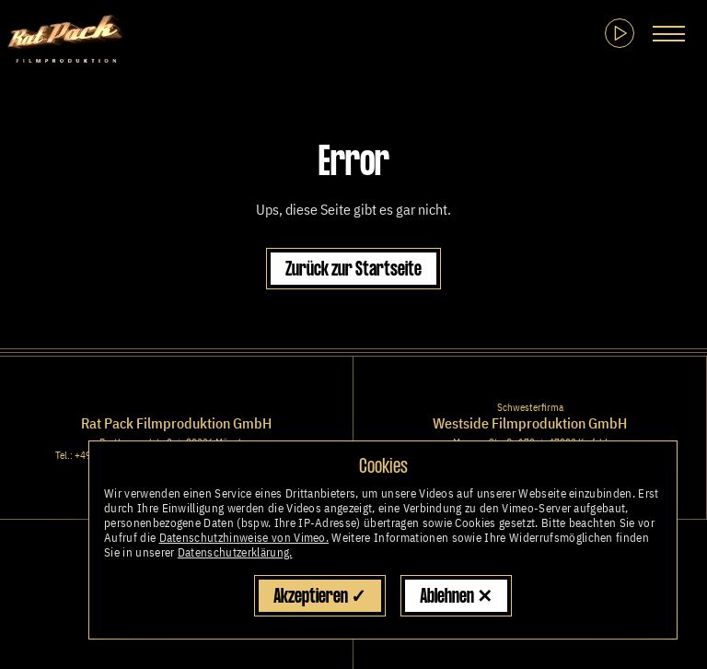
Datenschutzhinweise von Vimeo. (244, 538)
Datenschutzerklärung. (235, 552)
